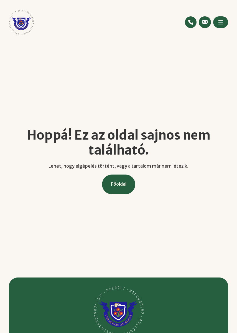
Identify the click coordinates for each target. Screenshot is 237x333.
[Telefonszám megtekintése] (190, 22)
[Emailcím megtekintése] (205, 22)
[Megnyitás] (220, 22)
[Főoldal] (118, 184)
